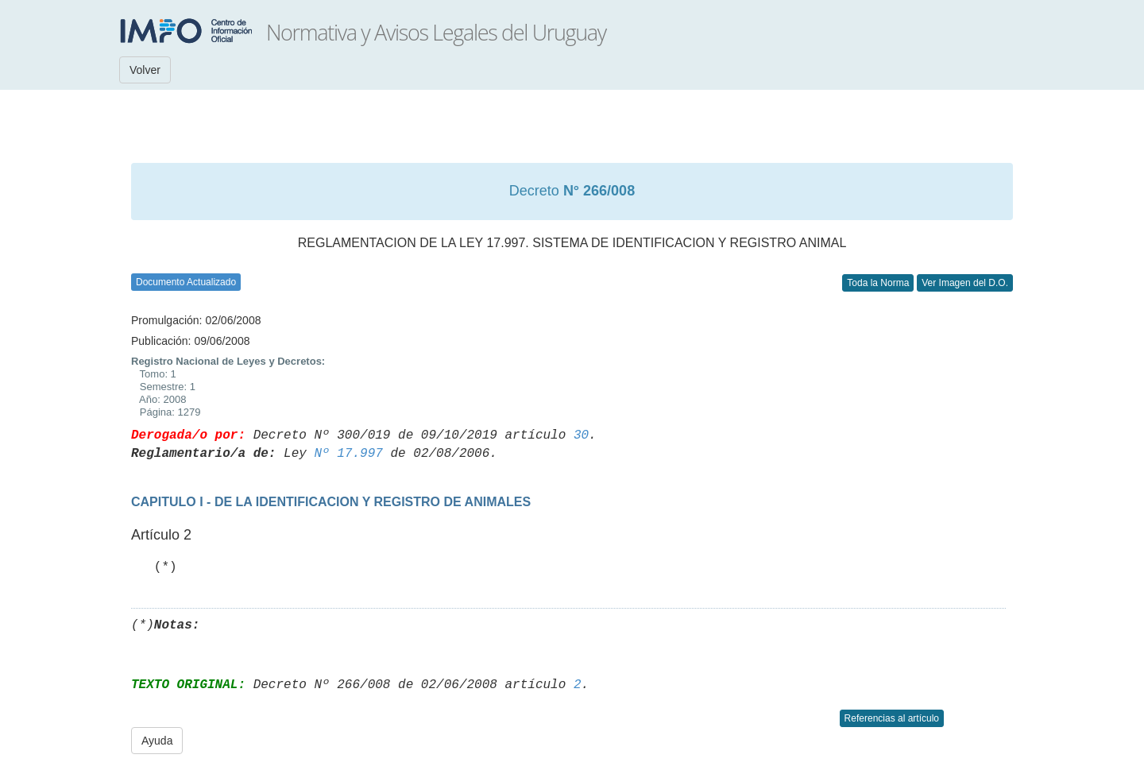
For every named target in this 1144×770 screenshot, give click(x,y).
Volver (144, 70)
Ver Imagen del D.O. (965, 282)
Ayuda (156, 740)
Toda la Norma (878, 282)
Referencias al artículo (891, 718)
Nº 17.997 (348, 454)
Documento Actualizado (186, 282)
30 (581, 435)
